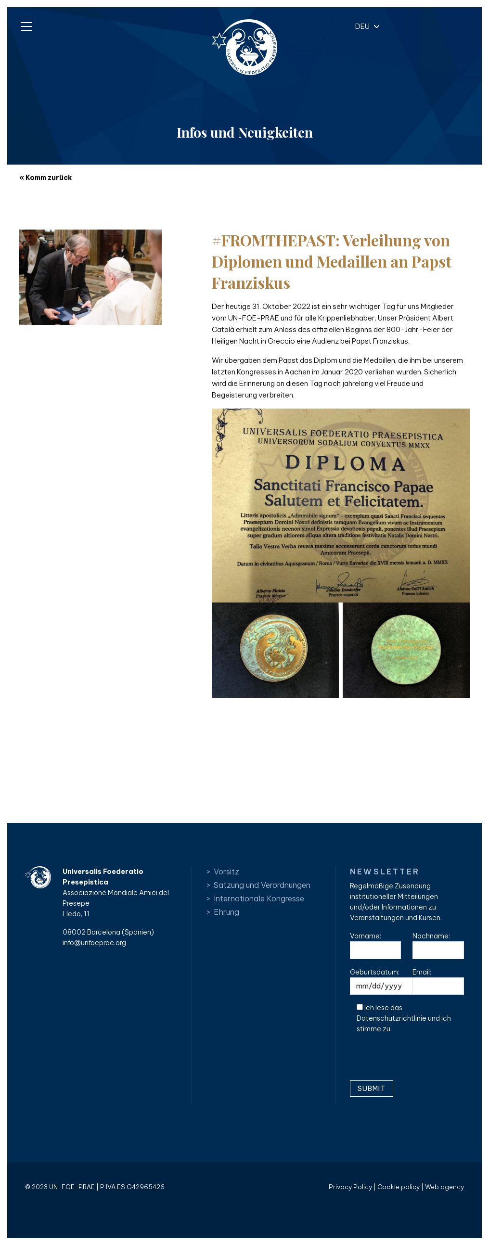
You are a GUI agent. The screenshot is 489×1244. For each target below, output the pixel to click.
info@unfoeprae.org (94, 942)
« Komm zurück (45, 177)
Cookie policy (398, 1187)
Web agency (444, 1187)
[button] (364, 25)
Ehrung (226, 912)
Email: (437, 981)
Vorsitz (226, 871)
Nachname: (437, 945)
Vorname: (375, 945)
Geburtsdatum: (390, 981)
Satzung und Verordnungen (262, 885)
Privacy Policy (350, 1187)
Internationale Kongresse (259, 898)
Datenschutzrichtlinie (391, 1018)
